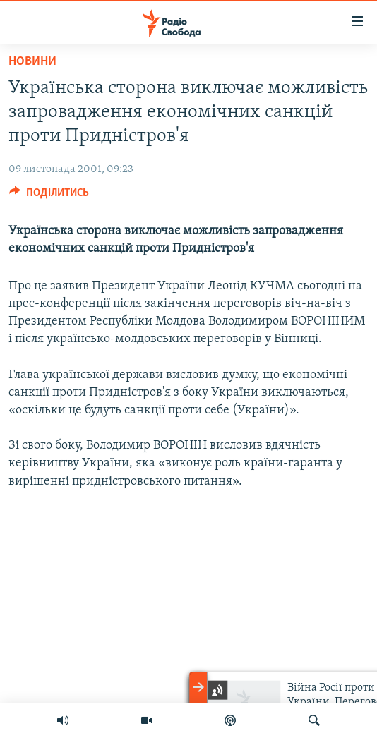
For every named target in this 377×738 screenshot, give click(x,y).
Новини (32, 61)
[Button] (49, 196)
